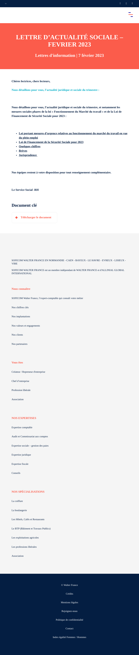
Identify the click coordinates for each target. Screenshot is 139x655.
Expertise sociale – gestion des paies (30, 446)
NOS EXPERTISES (24, 418)
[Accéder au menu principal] (130, 14)
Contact (69, 628)
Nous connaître (21, 288)
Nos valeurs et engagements (26, 326)
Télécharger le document (36, 217)
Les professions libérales (24, 547)
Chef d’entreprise (20, 381)
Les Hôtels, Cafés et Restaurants (28, 519)
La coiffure (17, 501)
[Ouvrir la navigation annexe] (6, 3)
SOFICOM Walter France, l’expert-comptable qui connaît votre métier (47, 298)
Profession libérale (21, 390)
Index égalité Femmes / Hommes (69, 637)
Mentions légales (69, 602)
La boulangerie (19, 510)
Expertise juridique (21, 455)
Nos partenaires (19, 344)
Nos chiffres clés (20, 307)
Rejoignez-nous (69, 611)
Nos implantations (21, 316)
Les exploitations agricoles (25, 537)
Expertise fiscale (20, 464)
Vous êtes (17, 362)
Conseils (16, 473)
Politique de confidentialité (69, 620)
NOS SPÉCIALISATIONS (28, 491)
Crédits (69, 594)
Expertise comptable (22, 427)
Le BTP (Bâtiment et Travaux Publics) (31, 528)
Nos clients (17, 335)
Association (18, 399)
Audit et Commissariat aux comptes (30, 436)
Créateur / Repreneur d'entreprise (28, 372)
